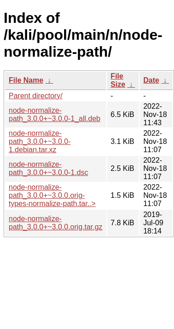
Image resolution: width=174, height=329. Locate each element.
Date (151, 80)
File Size (118, 80)
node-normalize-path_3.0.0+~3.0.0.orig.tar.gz (56, 223)
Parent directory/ (35, 96)
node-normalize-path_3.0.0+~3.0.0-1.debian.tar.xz (40, 141)
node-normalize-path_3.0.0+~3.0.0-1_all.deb (54, 114)
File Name (26, 80)
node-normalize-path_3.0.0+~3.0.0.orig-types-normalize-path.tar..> (52, 195)
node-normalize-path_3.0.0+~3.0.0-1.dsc (48, 168)
